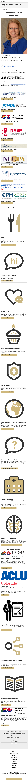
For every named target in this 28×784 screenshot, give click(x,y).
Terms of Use (14, 759)
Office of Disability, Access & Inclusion (14, 731)
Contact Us (14, 751)
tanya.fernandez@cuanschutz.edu (10, 66)
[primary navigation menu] (26, 1)
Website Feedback (14, 753)
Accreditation (14, 763)
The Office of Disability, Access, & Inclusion (11, 5)
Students (6, 9)
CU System (14, 755)
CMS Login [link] (14, 778)
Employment (14, 765)
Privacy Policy (14, 757)
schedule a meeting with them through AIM (18, 84)
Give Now (14, 767)
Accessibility (14, 761)
